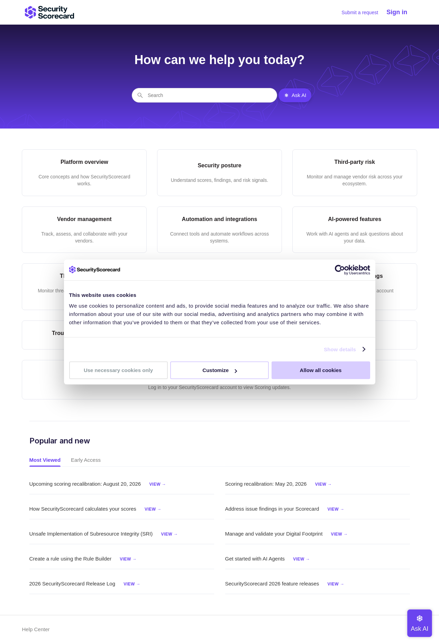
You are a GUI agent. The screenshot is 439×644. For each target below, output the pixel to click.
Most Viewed (45, 460)
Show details (340, 349)
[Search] (204, 95)
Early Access (86, 460)
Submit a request (359, 12)
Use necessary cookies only (118, 370)
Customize (219, 370)
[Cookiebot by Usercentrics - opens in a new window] (340, 270)
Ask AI (295, 95)
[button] (400, 12)
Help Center (35, 629)
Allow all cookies (321, 370)
